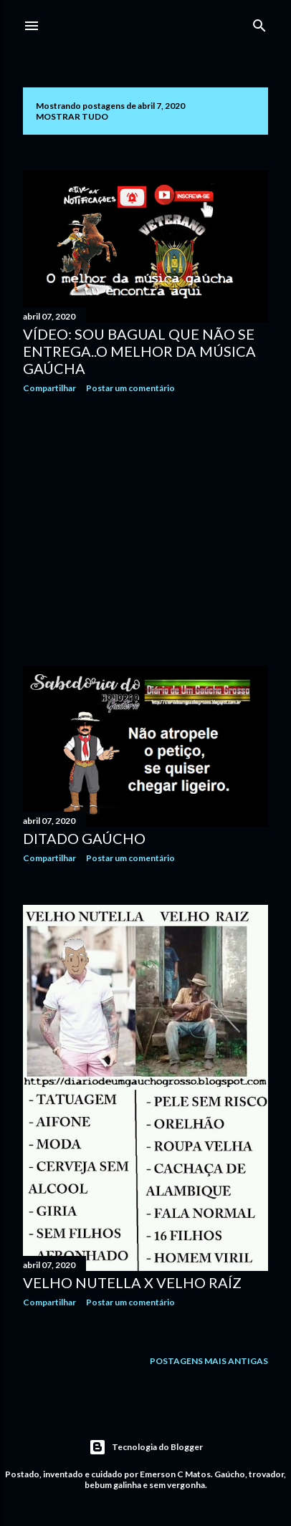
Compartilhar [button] (49, 388)
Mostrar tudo (72, 116)
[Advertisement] (145, 529)
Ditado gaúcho (84, 838)
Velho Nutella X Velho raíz (132, 1282)
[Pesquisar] (259, 23)
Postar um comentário (130, 388)
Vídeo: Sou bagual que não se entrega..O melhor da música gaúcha (139, 351)
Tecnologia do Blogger (146, 1447)
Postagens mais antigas (209, 1360)
